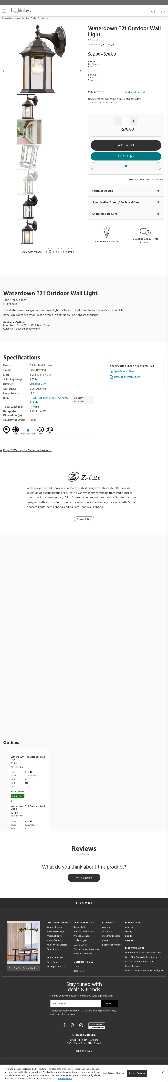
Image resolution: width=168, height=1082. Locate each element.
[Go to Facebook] (65, 1026)
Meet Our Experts (111, 937)
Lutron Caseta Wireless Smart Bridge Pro (144, 971)
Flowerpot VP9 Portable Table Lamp (143, 953)
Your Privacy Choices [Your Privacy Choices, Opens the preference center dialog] (113, 1073)
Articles (129, 928)
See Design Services (106, 242)
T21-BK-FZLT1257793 (17, 814)
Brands (128, 937)
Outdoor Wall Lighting (39, 18)
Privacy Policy (109, 1011)
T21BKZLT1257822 (17, 765)
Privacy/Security (55, 941)
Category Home (7, 18)
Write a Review (84, 878)
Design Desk (79, 928)
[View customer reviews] (96, 1026)
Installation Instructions (127, 377)
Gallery (128, 932)
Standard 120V (38, 384)
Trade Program (81, 941)
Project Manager (82, 937)
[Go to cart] (162, 10)
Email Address (60, 1004)
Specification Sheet (124, 372)
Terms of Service (62, 1015)
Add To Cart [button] (126, 145)
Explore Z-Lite (84, 519)
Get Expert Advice (56, 967)
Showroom (107, 932)
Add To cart (17, 796)
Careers (105, 941)
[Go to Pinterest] (50, 255)
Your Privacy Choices (57, 945)
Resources (79, 972)
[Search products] (153, 11)
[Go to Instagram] (81, 1026)
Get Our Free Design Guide (23, 968)
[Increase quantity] (133, 121)
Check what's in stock (135, 92)
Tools (76, 967)
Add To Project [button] (126, 157)
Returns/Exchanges (56, 932)
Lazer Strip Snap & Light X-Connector (143, 958)
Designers (130, 941)
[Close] (162, 1072)
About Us (106, 928)
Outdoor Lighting (22, 18)
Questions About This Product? (145, 241)
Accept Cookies (137, 1073)
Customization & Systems (86, 950)
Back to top (84, 904)
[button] (4, 11)
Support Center (54, 928)
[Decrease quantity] (119, 121)
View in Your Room (83, 954)
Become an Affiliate (112, 945)
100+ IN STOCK (97, 92)
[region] (84, 1073)
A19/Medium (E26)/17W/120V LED (51, 400)
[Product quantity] (126, 121)
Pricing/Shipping (55, 937)
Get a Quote (53, 963)
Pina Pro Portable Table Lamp (139, 962)
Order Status (53, 950)
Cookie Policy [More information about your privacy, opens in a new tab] (65, 1078)
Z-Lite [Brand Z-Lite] (94, 40)
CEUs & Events (80, 945)
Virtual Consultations (84, 932)
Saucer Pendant (133, 967)
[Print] (70, 255)
